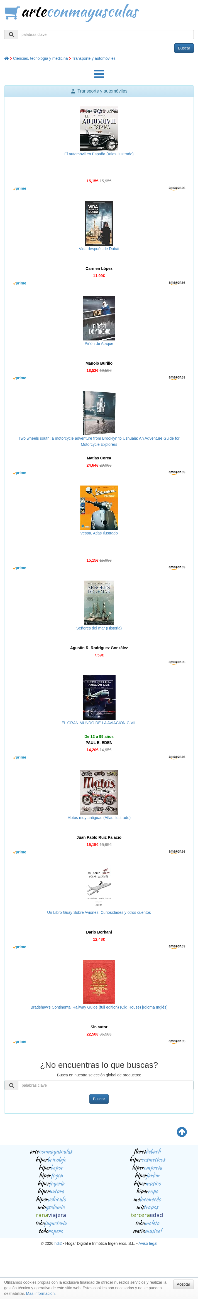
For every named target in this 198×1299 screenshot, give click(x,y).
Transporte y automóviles (94, 58)
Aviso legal (147, 1243)
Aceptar (183, 1284)
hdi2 (58, 1243)
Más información (40, 1293)
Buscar (184, 48)
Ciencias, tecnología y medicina (40, 58)
